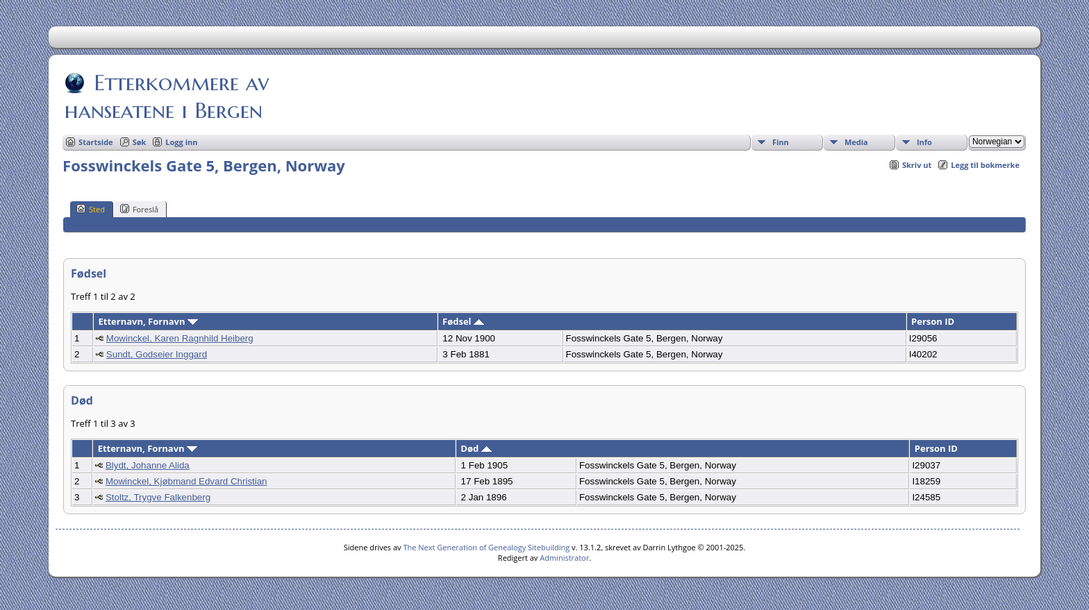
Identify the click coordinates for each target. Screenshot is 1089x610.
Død (475, 448)
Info (924, 142)
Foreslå (139, 208)
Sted (90, 208)
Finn (780, 142)
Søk (140, 142)
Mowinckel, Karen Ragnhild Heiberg (179, 338)
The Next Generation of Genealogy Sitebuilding (486, 547)
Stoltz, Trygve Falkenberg (158, 497)
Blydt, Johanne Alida (148, 465)
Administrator (564, 557)
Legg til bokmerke (985, 165)
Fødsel (463, 321)
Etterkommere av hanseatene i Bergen (167, 96)
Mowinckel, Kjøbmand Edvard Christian (186, 481)
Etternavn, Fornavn (148, 321)
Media (856, 142)
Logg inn (181, 142)
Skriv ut (916, 165)
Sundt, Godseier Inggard (156, 354)
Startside (95, 142)
